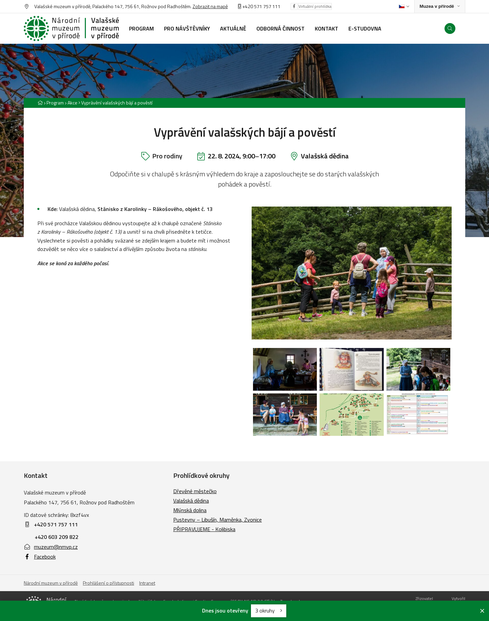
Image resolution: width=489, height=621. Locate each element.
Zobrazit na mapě (210, 6)
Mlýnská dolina (189, 510)
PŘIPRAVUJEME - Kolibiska (204, 529)
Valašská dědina (325, 156)
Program (55, 102)
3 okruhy (268, 610)
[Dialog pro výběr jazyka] (404, 6)
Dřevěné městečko (195, 491)
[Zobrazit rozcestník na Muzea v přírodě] (439, 6)
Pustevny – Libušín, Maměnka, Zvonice (217, 520)
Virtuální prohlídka (314, 6)
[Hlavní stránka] (40, 102)
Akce (72, 102)
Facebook (40, 556)
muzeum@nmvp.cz (51, 547)
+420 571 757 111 (261, 6)
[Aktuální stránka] (115, 102)
